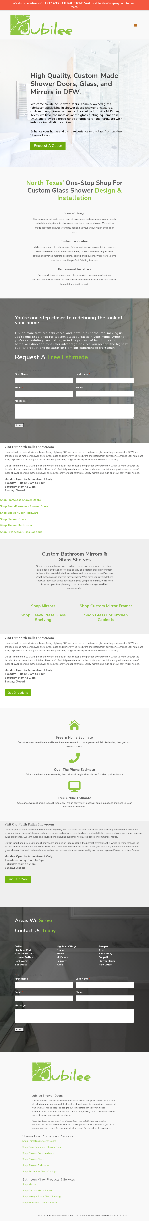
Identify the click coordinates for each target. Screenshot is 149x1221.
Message (20, 401)
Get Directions (18, 693)
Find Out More (18, 879)
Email (19, 388)
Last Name (83, 374)
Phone (79, 387)
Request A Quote (48, 145)
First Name (22, 374)
